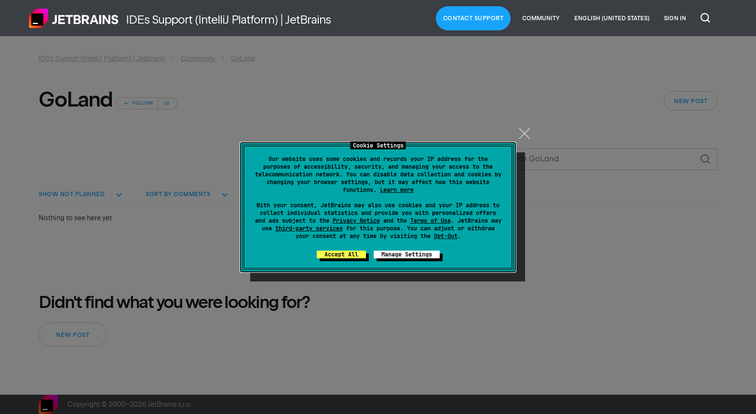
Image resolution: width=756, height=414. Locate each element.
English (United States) (611, 18)
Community (541, 18)
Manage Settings (406, 254)
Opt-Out (446, 236)
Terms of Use (430, 221)
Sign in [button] (675, 18)
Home (74, 18)
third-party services (309, 228)
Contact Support (473, 18)
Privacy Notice (356, 221)
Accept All (341, 254)
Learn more (397, 190)
